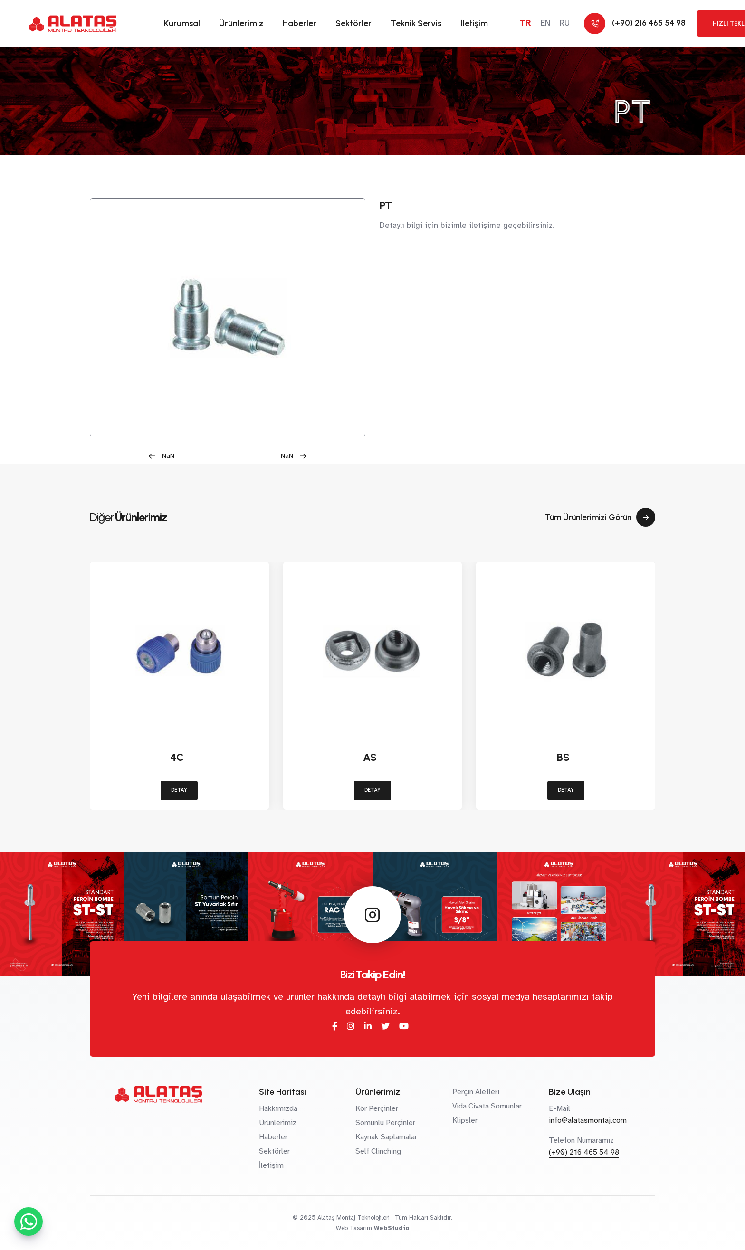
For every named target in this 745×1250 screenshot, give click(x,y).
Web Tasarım (354, 1228)
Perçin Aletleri (475, 1092)
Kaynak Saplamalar (386, 1137)
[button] (164, 456)
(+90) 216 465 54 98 (584, 1152)
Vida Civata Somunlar (487, 1106)
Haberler (299, 23)
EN (545, 23)
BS (563, 757)
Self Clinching (378, 1151)
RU (565, 23)
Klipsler (465, 1120)
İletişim (474, 23)
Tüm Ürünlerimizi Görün (600, 517)
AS (370, 757)
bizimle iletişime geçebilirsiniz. (497, 225)
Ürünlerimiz (241, 23)
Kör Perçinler (376, 1108)
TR (525, 23)
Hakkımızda (278, 1108)
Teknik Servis (416, 23)
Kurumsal (182, 23)
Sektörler (353, 23)
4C (177, 757)
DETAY (179, 790)
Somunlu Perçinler (385, 1122)
